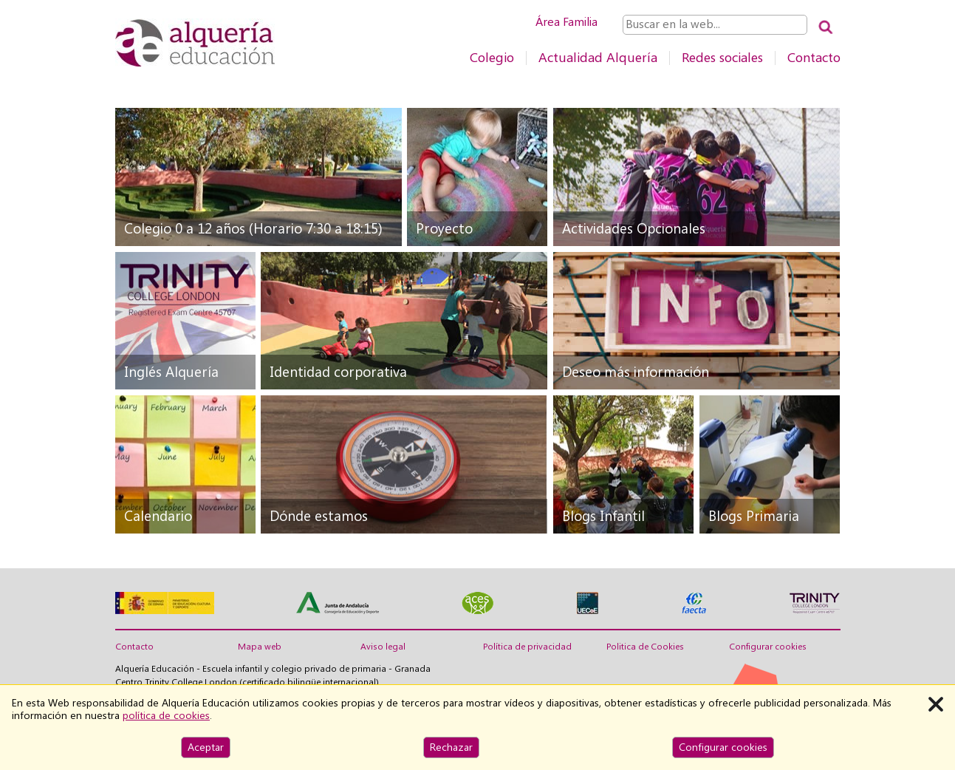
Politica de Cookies (645, 646)
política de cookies (166, 715)
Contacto (814, 57)
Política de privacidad (527, 646)
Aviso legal (382, 646)
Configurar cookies (768, 646)
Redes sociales (722, 57)
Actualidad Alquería (597, 57)
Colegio (492, 57)
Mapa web (259, 646)
